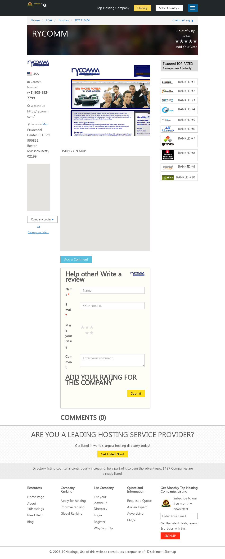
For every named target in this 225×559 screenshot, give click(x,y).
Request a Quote (139, 500)
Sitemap (170, 551)
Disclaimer (154, 551)
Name (68, 292)
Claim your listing (38, 232)
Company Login (42, 219)
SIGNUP (170, 535)
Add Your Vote (186, 46)
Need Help (34, 515)
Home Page (35, 496)
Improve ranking (73, 507)
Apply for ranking (73, 500)
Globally (142, 8)
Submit (136, 393)
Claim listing (183, 20)
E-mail (68, 309)
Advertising (135, 513)
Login (98, 515)
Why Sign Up (103, 528)
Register (99, 521)
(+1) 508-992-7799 (38, 95)
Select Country (169, 8)
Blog (30, 521)
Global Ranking (71, 513)
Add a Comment (76, 259)
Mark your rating (68, 336)
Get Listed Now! (112, 454)
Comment (68, 361)
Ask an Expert (137, 507)
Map (45, 124)
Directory (100, 508)
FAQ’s (131, 520)
